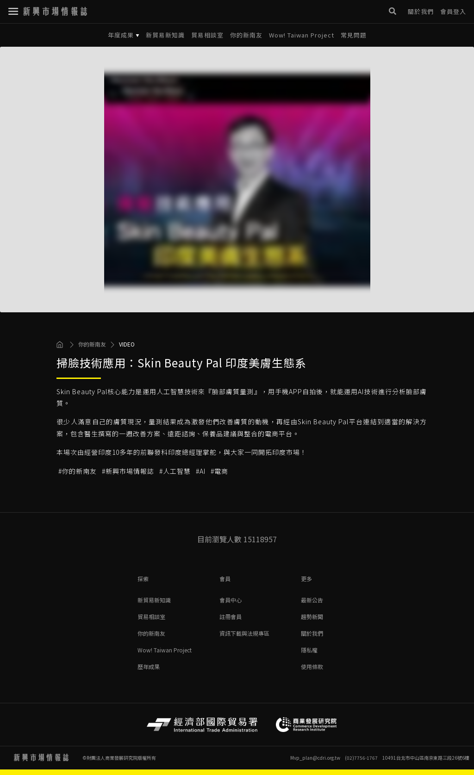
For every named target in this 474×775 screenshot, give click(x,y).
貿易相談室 (207, 35)
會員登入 (453, 9)
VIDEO (127, 344)
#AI (201, 471)
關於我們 (421, 9)
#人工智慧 (175, 471)
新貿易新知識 (165, 35)
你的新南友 (246, 35)
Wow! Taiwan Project (301, 35)
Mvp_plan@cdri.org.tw (315, 757)
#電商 (219, 471)
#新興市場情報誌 (128, 471)
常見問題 (354, 35)
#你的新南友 (77, 471)
